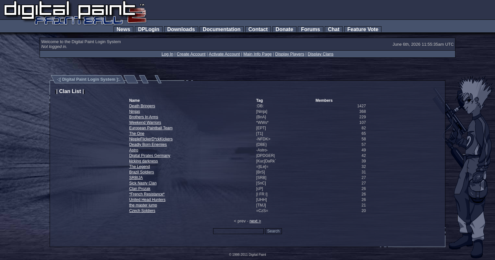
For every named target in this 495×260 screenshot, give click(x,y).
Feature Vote (362, 29)
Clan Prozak (139, 188)
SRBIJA (136, 177)
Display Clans (320, 54)
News (123, 29)
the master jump (143, 205)
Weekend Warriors (145, 122)
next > (255, 221)
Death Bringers (142, 106)
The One (136, 133)
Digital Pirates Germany (149, 155)
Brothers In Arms (143, 117)
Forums (310, 29)
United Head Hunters (147, 199)
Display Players (289, 54)
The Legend (139, 166)
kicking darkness (143, 161)
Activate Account (224, 54)
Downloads (181, 29)
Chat (333, 29)
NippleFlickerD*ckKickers (151, 139)
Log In (167, 54)
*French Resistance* (146, 194)
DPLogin (149, 29)
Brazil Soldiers (141, 172)
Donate (284, 29)
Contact (258, 29)
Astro (133, 150)
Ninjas (134, 111)
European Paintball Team (151, 128)
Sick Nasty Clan (143, 183)
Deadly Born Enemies (148, 144)
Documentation (221, 29)
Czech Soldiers (142, 210)
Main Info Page (257, 54)
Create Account (191, 54)
